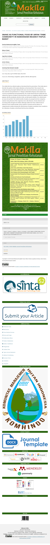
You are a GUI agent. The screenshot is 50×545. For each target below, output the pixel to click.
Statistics (5, 361)
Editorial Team (28, 18)
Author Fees (6, 349)
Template (5, 363)
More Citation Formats (10, 237)
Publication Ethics (7, 338)
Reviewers (5, 329)
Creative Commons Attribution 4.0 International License (27, 266)
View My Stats (28, 493)
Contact (18, 18)
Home (5, 18)
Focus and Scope (7, 335)
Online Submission (7, 341)
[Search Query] (22, 24)
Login (43, 18)
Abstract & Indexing (7, 355)
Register (25, 21)
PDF (5, 214)
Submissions (44, 1)
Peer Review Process (8, 332)
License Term (6, 358)
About (37, 18)
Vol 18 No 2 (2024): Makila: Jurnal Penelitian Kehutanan (26, 30)
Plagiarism (5, 346)
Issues (11, 18)
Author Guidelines (7, 343)
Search (31, 24)
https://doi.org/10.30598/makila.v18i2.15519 (15, 73)
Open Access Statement (8, 352)
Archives (8, 30)
